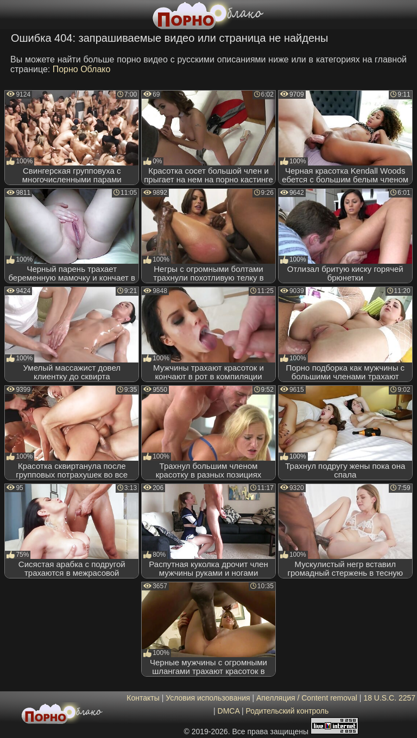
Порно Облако (82, 69)
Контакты (143, 698)
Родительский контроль (286, 711)
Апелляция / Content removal (306, 698)
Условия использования (208, 698)
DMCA (228, 711)
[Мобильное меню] (9, 14)
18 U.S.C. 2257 (389, 698)
